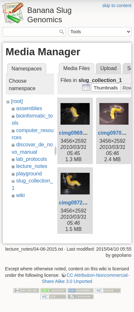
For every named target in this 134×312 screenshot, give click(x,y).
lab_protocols (31, 159)
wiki (20, 195)
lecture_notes (31, 166)
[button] (105, 87)
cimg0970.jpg (114, 133)
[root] (17, 101)
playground (29, 173)
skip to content (116, 5)
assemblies (29, 108)
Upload (108, 68)
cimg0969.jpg (75, 133)
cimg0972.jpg (75, 202)
